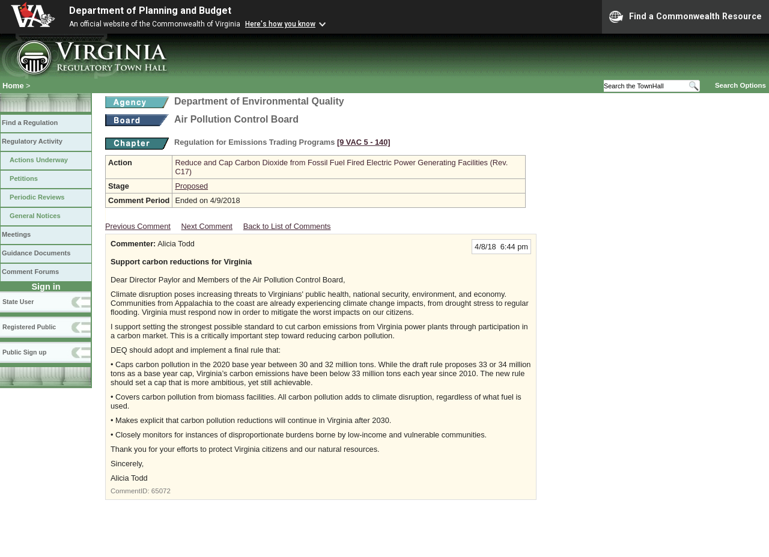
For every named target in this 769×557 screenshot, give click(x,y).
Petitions (24, 178)
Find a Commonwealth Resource (685, 17)
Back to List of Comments (287, 226)
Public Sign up (24, 352)
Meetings (16, 234)
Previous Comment (138, 226)
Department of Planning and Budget (150, 10)
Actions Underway (39, 159)
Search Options (740, 85)
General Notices (35, 215)
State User (18, 301)
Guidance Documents (36, 253)
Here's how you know (280, 24)
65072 (161, 491)
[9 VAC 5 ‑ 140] (364, 142)
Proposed (191, 185)
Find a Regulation (30, 122)
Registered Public (29, 326)
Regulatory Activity (32, 141)
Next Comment (207, 226)
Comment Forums (30, 271)
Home (13, 85)
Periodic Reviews (37, 197)
